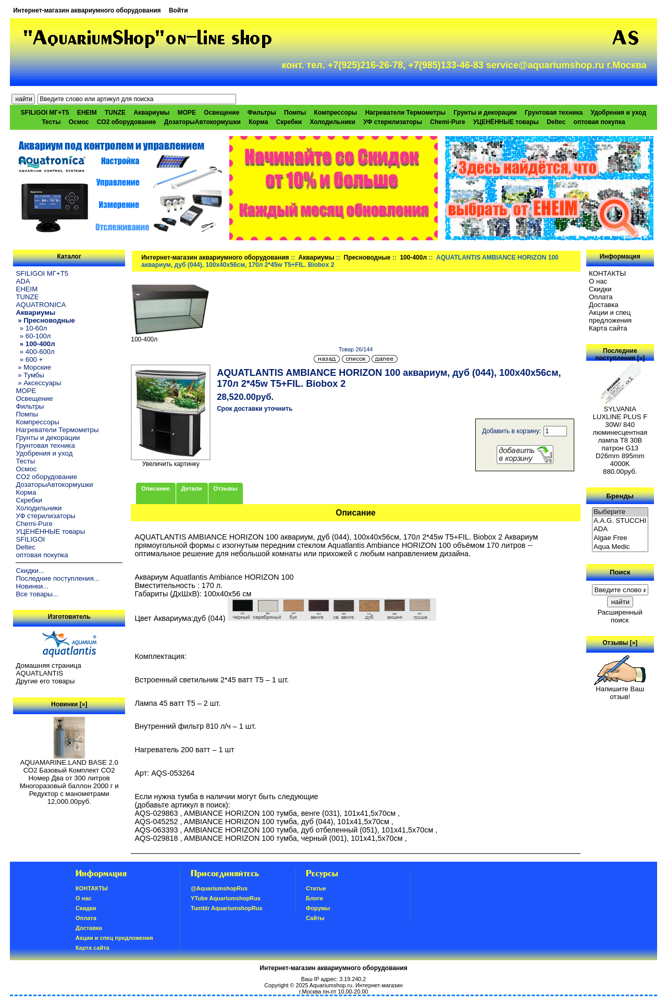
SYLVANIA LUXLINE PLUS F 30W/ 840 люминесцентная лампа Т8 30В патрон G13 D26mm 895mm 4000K (619, 433)
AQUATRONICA (41, 305)
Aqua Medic (620, 547)
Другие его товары (45, 681)
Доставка (604, 305)
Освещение (221, 112)
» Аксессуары (38, 383)
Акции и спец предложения (610, 316)
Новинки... (32, 586)
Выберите (620, 512)
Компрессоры (335, 112)
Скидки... (30, 570)
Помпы (295, 112)
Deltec (556, 122)
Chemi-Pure (447, 122)
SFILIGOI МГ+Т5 (45, 112)
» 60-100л (33, 336)
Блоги (314, 898)
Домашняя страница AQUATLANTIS (48, 669)
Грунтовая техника (554, 112)
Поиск (620, 572)
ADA (23, 281)
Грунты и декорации (484, 112)
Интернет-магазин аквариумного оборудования (86, 10)
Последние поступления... (57, 578)
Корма (258, 122)
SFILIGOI (30, 539)
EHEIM (87, 112)
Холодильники (332, 122)
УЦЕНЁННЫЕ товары (506, 122)
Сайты (315, 918)
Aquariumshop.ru (331, 985)
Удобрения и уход (618, 112)
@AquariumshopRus (219, 888)
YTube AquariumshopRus (226, 898)
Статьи (316, 888)
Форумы (318, 908)
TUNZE (115, 112)
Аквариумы (317, 257)
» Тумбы (30, 375)
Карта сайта (608, 328)
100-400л (413, 257)
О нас (598, 281)
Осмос (79, 122)
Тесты (51, 122)
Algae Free (620, 538)
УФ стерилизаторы (392, 122)
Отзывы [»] (619, 642)
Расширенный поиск (620, 616)
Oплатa (601, 297)
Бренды (620, 495)
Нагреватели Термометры (405, 112)
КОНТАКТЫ (607, 273)
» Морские (33, 367)
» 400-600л (35, 352)
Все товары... (37, 594)
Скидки (600, 289)
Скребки (289, 122)
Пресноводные (367, 257)
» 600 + (29, 359)
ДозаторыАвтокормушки (202, 122)
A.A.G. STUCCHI (620, 521)
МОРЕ (187, 112)
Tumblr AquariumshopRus (227, 908)
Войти (178, 10)
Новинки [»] (69, 704)
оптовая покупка (599, 122)
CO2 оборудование (126, 122)
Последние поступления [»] (620, 354)
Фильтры (262, 112)
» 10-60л (31, 328)
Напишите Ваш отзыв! (620, 690)
